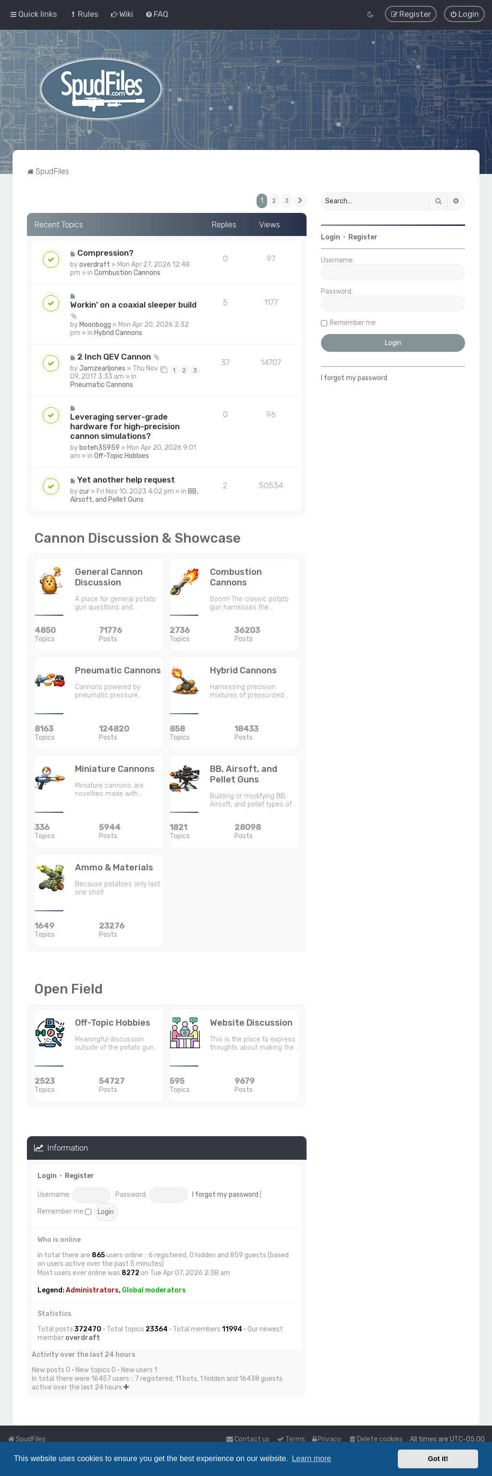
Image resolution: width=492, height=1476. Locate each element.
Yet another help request (126, 479)
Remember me (64, 1211)
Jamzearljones (102, 368)
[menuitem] (84, 14)
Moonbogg (95, 324)
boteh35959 (99, 447)
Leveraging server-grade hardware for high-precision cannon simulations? (125, 425)
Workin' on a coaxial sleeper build (133, 304)
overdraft (94, 264)
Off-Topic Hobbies (121, 455)
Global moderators (154, 1290)
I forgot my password (225, 1194)
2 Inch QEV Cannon (114, 356)
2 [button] (274, 200)
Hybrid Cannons (118, 332)
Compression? (105, 252)
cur (84, 491)
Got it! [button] (438, 1459)
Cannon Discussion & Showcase (137, 538)
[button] (300, 200)
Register (79, 1175)
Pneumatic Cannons (101, 384)
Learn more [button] (311, 1458)
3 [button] (287, 200)
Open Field (68, 988)
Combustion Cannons (127, 272)
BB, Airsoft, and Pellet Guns (134, 495)
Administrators (92, 1290)
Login (47, 1175)
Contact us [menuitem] (248, 1439)
